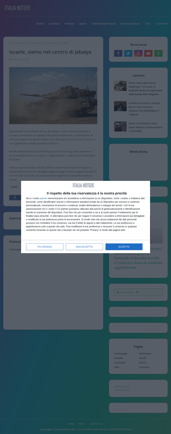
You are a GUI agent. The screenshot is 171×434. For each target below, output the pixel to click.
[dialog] (85, 217)
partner (43, 198)
